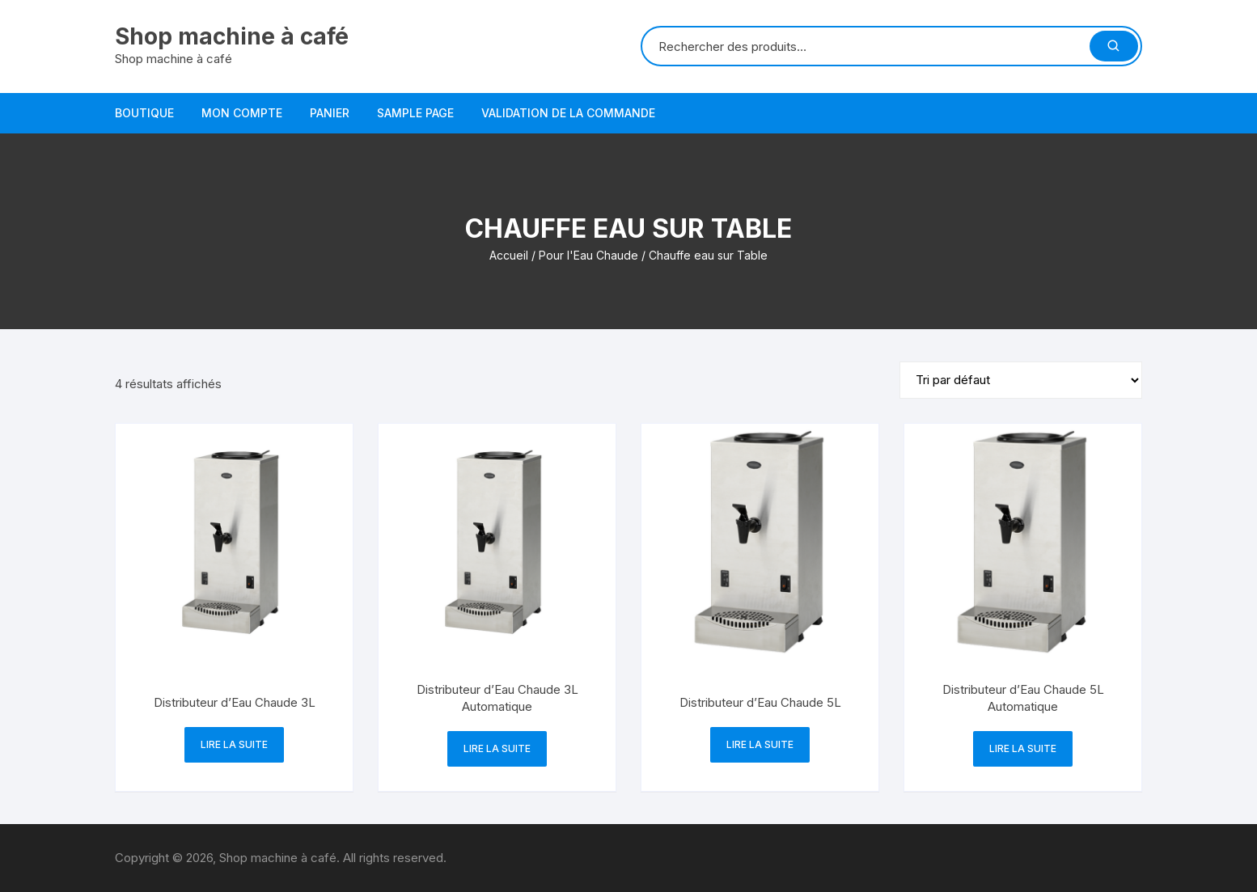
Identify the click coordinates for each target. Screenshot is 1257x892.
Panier (329, 113)
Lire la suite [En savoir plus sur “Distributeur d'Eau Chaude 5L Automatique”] (1022, 748)
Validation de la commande (568, 113)
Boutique (144, 113)
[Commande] (1020, 380)
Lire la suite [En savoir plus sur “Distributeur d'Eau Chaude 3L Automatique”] (497, 748)
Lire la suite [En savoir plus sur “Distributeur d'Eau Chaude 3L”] (234, 744)
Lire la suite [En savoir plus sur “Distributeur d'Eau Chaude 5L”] (760, 744)
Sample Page (415, 113)
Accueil (508, 255)
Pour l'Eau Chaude (588, 255)
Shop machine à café (232, 36)
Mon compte (241, 113)
